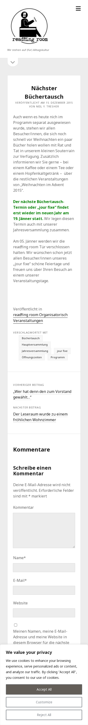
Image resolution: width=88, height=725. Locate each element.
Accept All (44, 689)
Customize (44, 702)
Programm (58, 357)
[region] (44, 684)
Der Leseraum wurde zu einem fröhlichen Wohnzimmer (40, 416)
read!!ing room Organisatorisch (40, 314)
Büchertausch (31, 338)
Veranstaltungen (28, 320)
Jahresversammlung (35, 351)
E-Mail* (20, 580)
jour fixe (62, 351)
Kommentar (23, 507)
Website (20, 603)
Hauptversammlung (35, 344)
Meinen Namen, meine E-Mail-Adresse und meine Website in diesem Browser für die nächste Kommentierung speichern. (41, 640)
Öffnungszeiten (32, 357)
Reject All (44, 715)
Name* (19, 557)
